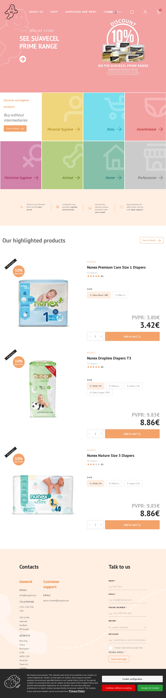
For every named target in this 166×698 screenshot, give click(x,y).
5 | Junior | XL (133, 386)
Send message (119, 659)
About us (36, 11)
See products (152, 240)
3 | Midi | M (95, 386)
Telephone (26, 601)
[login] (145, 12)
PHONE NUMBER (118, 607)
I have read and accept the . (126, 649)
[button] (128, 627)
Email (23, 590)
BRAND (113, 621)
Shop (54, 11)
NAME (112, 581)
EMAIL (113, 594)
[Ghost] (11, 12)
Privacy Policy (77, 691)
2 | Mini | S (120, 295)
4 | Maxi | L (114, 386)
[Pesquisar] (132, 12)
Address (24, 635)
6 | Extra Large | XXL (100, 392)
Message (114, 634)
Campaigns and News (81, 11)
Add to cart (132, 337)
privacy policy (116, 652)
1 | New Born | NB (99, 295)
